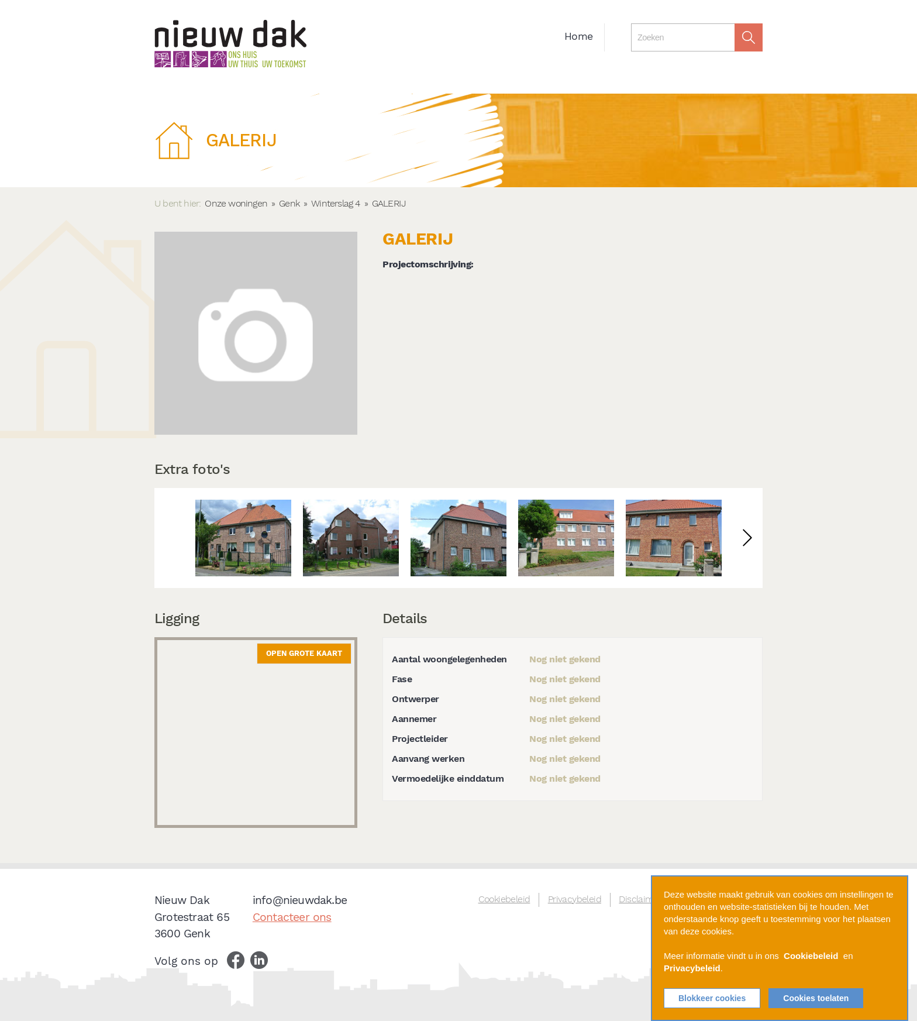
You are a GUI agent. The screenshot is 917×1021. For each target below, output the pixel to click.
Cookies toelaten (816, 998)
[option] (243, 538)
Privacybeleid (574, 899)
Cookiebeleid (504, 899)
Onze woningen (236, 203)
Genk (289, 203)
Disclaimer (640, 899)
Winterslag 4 (335, 203)
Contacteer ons (292, 917)
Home (578, 36)
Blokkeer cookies (712, 998)
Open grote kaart (304, 653)
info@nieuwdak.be (300, 900)
